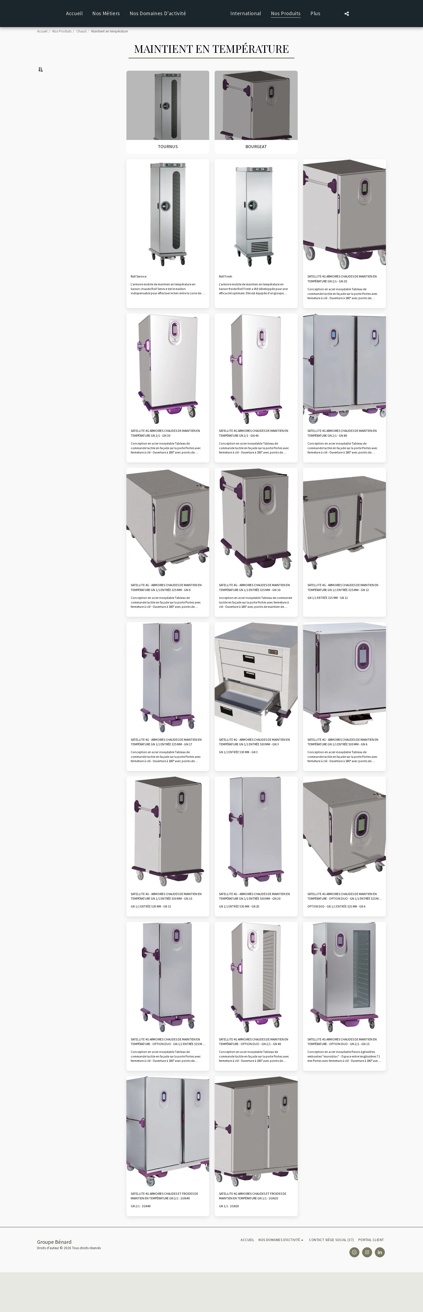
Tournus (49, 94)
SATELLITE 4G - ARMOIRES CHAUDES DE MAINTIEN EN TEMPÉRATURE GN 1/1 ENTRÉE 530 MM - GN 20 (254, 927)
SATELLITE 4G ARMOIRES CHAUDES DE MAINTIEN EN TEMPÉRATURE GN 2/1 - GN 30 (167, 452)
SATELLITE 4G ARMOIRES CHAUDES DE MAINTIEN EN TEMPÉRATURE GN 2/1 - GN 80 (344, 452)
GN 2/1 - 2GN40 (142, 1246)
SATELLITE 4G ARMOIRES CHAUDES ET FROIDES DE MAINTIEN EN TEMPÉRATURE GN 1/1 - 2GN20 (256, 1234)
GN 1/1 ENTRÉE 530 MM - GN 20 (242, 938)
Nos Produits (61, 31)
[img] (167, 227)
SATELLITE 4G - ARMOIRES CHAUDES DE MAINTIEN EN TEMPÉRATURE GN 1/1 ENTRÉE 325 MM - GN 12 (342, 610)
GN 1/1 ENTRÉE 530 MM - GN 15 (154, 938)
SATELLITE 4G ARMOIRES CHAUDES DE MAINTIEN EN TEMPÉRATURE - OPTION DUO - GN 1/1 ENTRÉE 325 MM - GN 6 (344, 927)
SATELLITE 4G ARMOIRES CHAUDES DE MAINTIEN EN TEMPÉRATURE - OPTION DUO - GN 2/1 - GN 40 (256, 1076)
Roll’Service (142, 290)
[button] (144, 13)
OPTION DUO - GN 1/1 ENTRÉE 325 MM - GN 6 (341, 938)
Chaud (81, 31)
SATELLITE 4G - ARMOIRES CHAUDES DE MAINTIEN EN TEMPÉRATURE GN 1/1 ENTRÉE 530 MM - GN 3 (254, 768)
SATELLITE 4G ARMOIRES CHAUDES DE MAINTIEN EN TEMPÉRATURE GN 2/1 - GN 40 (256, 452)
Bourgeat (50, 101)
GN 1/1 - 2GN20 (230, 1246)
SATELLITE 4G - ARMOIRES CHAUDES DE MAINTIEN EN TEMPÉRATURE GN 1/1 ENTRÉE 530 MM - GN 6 (342, 768)
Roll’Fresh (228, 290)
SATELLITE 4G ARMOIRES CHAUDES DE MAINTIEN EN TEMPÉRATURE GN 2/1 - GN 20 (344, 294)
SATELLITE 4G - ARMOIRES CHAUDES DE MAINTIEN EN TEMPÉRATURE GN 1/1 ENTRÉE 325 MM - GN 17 (166, 768)
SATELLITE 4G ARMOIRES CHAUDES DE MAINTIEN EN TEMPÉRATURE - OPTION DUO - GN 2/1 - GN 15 (344, 1076)
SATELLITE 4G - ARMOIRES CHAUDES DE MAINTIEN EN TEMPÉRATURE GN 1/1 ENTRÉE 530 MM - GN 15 (166, 927)
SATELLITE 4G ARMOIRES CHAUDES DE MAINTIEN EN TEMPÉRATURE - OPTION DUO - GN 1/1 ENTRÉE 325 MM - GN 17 (167, 1076)
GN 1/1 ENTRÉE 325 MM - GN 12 (331, 622)
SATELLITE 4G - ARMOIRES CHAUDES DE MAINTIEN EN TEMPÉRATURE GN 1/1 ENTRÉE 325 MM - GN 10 (254, 610)
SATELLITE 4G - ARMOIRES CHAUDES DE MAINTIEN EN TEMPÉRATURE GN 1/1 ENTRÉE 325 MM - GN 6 (166, 610)
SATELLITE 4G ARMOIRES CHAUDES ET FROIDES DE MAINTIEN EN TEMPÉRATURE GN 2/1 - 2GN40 (167, 1234)
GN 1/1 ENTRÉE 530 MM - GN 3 (241, 780)
